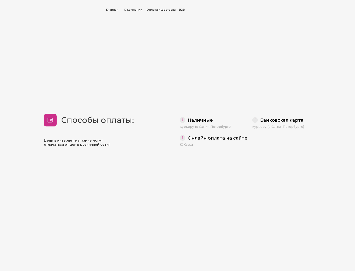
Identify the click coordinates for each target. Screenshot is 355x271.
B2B (182, 9)
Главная (112, 9)
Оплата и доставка (161, 9)
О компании (133, 9)
